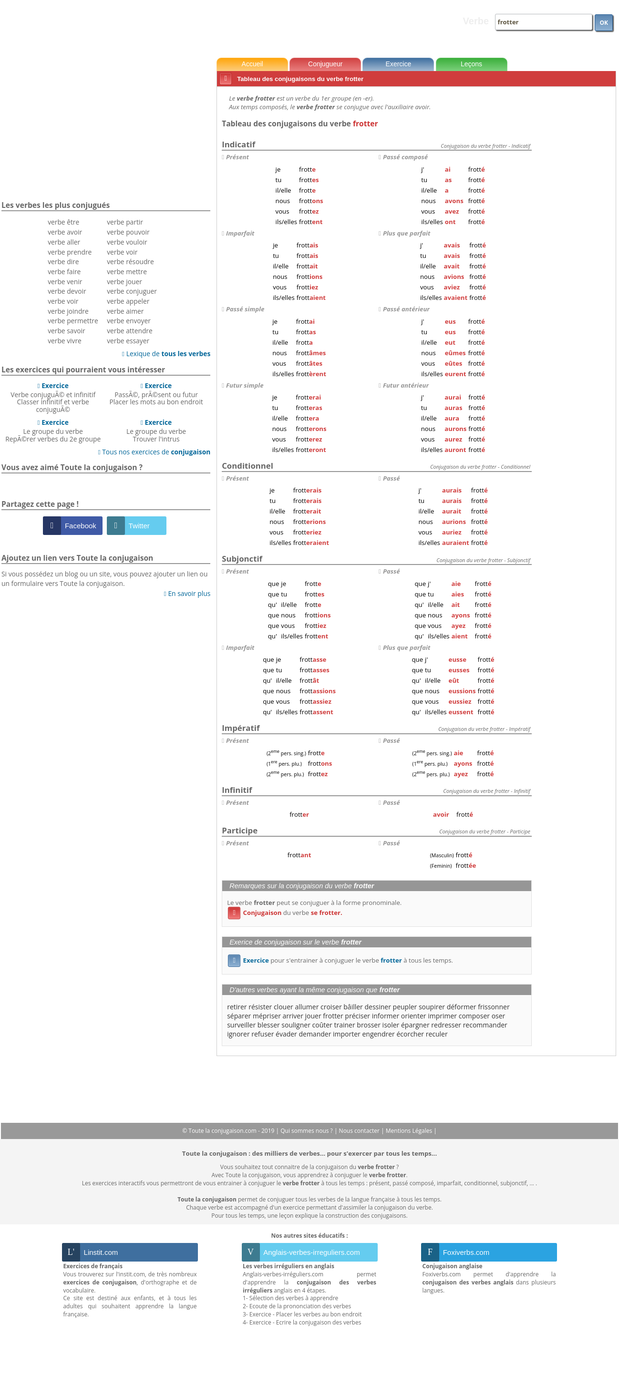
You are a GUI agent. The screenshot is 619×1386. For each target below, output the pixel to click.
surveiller (241, 1024)
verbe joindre (68, 311)
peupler (405, 1006)
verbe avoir (65, 231)
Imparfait (240, 233)
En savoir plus (187, 593)
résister (260, 1006)
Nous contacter (360, 1131)
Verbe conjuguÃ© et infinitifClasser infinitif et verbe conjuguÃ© (52, 397)
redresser (446, 1024)
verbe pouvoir (128, 231)
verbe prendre (70, 252)
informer (386, 1015)
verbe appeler (128, 301)
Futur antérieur (406, 385)
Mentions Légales (409, 1131)
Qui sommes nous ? (307, 1131)
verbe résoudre (130, 261)
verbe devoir (67, 291)
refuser (262, 1033)
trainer (344, 1024)
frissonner (494, 1006)
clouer (283, 1006)
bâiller (353, 1006)
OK (603, 23)
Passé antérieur (406, 309)
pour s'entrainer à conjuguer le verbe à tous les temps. (340, 960)
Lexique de (166, 353)
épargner (415, 1024)
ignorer (238, 1033)
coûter (322, 1024)
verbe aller (64, 241)
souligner (295, 1024)
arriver (293, 1015)
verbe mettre (127, 271)
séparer (239, 1015)
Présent (237, 157)
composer (474, 1015)
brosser (369, 1024)
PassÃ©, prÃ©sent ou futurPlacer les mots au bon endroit (156, 394)
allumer (307, 1006)
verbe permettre (73, 320)
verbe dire (63, 261)
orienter (413, 1015)
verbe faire (64, 271)
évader (286, 1033)
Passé (391, 478)
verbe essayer (128, 340)
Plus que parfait (406, 233)
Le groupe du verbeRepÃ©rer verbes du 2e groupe (53, 430)
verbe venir (65, 281)
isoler (391, 1024)
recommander (485, 1024)
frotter (333, 1015)
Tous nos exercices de (154, 451)
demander (315, 1033)
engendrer (378, 1033)
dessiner (377, 1006)
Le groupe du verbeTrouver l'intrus (156, 430)
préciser (357, 1015)
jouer (313, 1015)
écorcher (410, 1033)
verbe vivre (65, 340)
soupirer (432, 1006)
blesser (269, 1024)
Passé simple (245, 309)
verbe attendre (130, 330)
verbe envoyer (129, 320)
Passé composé (405, 157)
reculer (437, 1033)
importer (347, 1033)
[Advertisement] (575, 233)
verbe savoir (66, 330)
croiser (331, 1006)
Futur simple (245, 385)
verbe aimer (125, 311)
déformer (461, 1006)
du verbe (285, 912)
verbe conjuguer (132, 291)
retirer (237, 1006)
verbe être (63, 221)
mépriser (267, 1015)
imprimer (442, 1015)
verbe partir (125, 221)
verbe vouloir (127, 241)
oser (499, 1015)
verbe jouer (124, 281)
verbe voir (63, 301)
